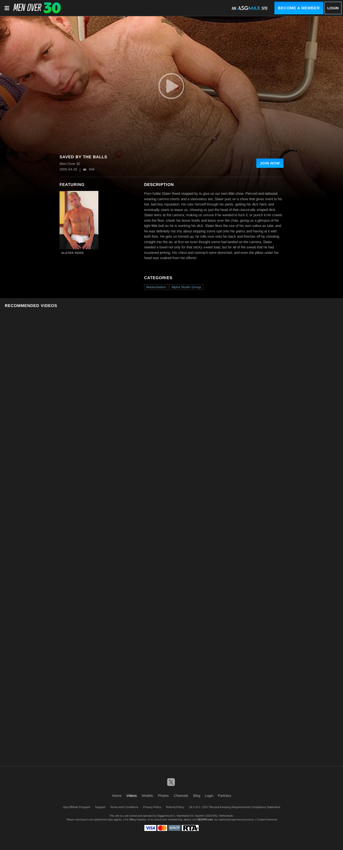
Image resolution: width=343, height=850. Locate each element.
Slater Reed (72, 253)
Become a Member (299, 8)
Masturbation (156, 287)
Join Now (270, 163)
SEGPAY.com (205, 819)
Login (333, 8)
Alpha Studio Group (186, 287)
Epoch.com (86, 819)
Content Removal (267, 819)
